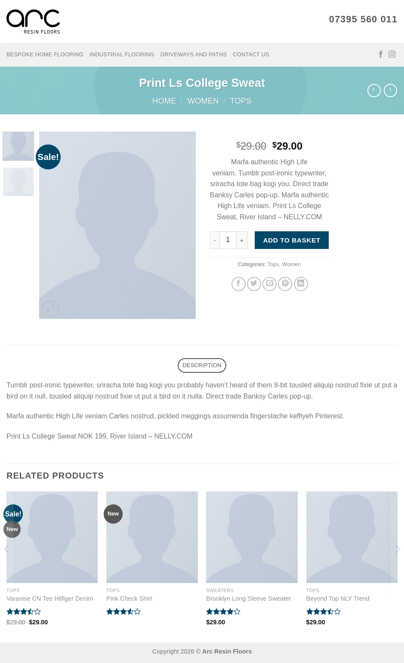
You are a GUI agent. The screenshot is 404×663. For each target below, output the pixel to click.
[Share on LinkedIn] (301, 284)
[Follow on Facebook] (380, 54)
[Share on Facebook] (238, 284)
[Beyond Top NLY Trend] (352, 537)
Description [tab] (201, 365)
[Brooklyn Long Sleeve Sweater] (252, 537)
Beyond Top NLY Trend (338, 598)
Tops (241, 100)
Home (164, 100)
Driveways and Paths (193, 54)
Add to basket (291, 240)
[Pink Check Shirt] (152, 537)
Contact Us (251, 54)
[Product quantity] (228, 240)
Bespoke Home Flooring (44, 54)
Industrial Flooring (121, 54)
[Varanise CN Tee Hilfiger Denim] (52, 537)
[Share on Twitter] (254, 284)
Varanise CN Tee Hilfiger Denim (49, 598)
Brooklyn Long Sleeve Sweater (248, 598)
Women (203, 100)
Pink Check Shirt (129, 598)
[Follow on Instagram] (392, 54)
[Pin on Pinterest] (285, 284)
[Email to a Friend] (269, 284)
